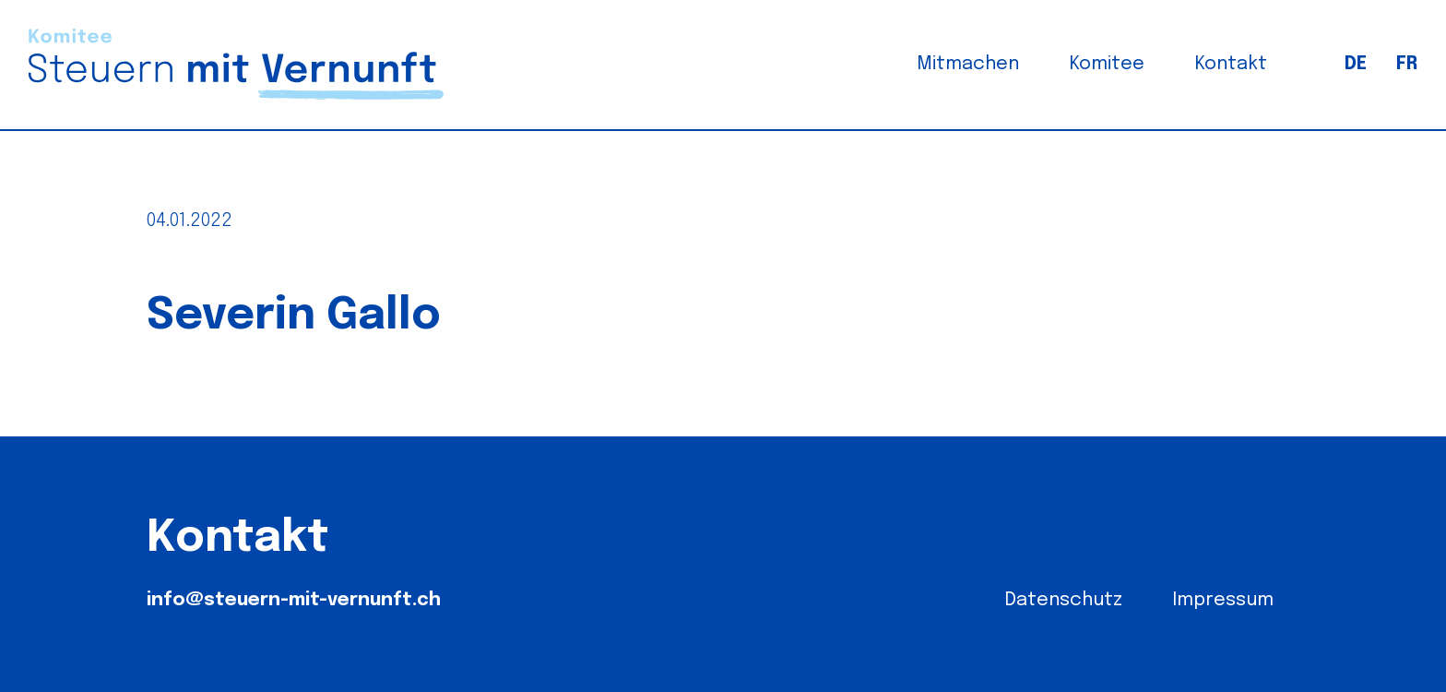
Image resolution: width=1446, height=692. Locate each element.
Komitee (1107, 64)
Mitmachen (968, 64)
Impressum (1223, 600)
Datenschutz (1063, 600)
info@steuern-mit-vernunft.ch (294, 600)
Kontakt (1231, 64)
